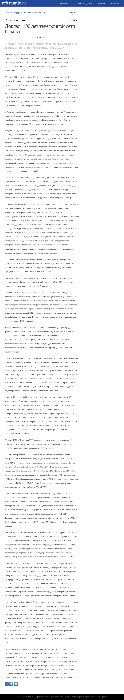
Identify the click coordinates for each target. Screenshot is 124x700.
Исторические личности (35, 12)
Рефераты (64, 4)
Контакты (115, 4)
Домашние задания (83, 4)
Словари (101, 4)
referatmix (14, 2)
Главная (8, 12)
